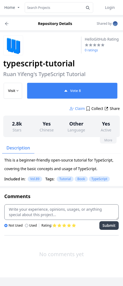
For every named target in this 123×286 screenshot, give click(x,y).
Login (110, 7)
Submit (109, 225)
